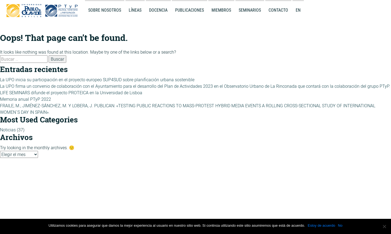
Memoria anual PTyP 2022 (25, 99)
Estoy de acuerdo (321, 225)
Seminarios (250, 10)
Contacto (278, 10)
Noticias (8, 130)
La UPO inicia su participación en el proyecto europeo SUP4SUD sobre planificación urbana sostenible (97, 80)
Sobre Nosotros (104, 10)
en (298, 10)
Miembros (221, 10)
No (340, 225)
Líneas (135, 10)
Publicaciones (189, 10)
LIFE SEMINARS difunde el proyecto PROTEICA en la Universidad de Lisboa (71, 93)
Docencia (158, 10)
